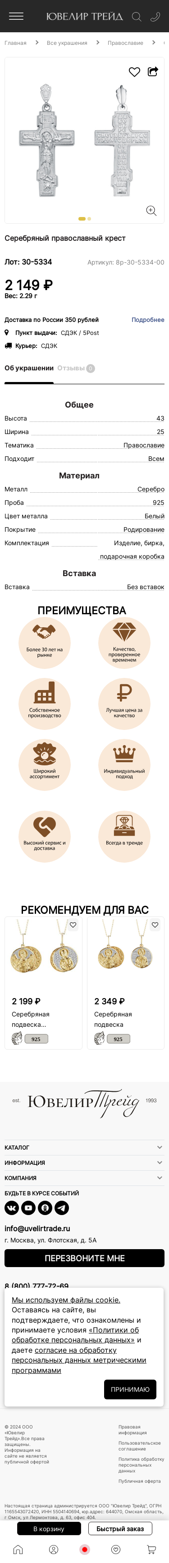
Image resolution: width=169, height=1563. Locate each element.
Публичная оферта (140, 1481)
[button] (82, 219)
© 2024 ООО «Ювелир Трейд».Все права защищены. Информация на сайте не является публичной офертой (27, 1444)
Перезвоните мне (85, 1258)
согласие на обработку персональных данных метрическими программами (79, 1360)
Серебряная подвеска (113, 1019)
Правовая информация (133, 1429)
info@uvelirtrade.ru (37, 1228)
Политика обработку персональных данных (141, 1464)
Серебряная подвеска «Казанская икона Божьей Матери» (40, 1019)
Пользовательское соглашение (140, 1445)
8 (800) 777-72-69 (37, 1286)
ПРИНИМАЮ (130, 1389)
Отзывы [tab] (76, 368)
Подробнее (148, 320)
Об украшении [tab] (29, 368)
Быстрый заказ (120, 1529)
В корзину (48, 1529)
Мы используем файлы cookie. (66, 1299)
